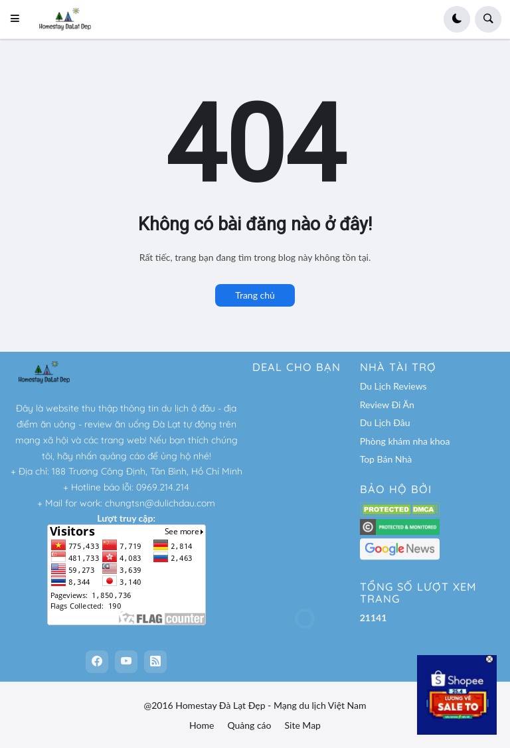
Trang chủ (255, 295)
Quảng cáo (249, 725)
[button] (19, 19)
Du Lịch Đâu (385, 422)
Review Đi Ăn (387, 404)
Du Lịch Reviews (393, 386)
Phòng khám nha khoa (405, 441)
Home (201, 725)
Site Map (303, 725)
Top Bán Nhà (386, 459)
